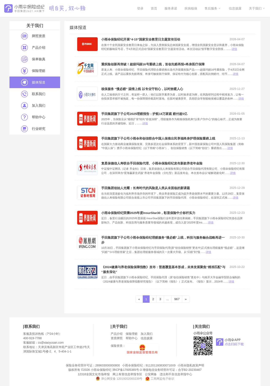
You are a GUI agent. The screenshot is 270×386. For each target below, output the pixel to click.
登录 (140, 8)
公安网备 (151, 374)
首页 (154, 8)
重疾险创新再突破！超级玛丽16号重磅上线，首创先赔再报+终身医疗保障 (153, 64)
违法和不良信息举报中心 (176, 374)
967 (177, 299)
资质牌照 (117, 338)
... (167, 299)
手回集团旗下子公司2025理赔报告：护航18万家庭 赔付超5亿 (144, 114)
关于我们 (255, 8)
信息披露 (235, 8)
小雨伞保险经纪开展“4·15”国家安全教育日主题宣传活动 (140, 39)
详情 (234, 49)
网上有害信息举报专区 (127, 374)
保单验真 (33, 59)
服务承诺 (171, 8)
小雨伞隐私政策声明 (191, 365)
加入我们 (33, 105)
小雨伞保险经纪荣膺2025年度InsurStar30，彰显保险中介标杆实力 (148, 213)
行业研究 (33, 128)
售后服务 (211, 8)
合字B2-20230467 (190, 369)
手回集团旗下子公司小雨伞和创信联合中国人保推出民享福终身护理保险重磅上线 (158, 138)
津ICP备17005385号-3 (127, 369)
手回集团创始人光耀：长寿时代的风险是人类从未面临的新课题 (145, 188)
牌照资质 (33, 36)
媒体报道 (33, 82)
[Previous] (139, 299)
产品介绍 (33, 47)
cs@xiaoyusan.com (51, 342)
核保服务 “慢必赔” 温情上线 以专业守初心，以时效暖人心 (142, 89)
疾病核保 (191, 8)
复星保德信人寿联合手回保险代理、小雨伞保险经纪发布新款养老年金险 (151, 163)
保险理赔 (33, 70)
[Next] (185, 299)
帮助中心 (33, 117)
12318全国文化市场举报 (94, 374)
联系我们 (33, 94)
